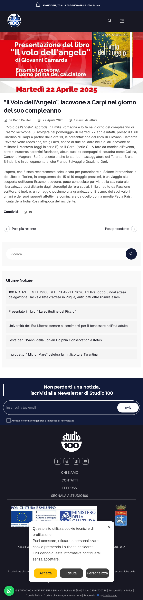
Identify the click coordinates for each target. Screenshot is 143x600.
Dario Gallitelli (18, 120)
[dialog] (71, 551)
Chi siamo (69, 473)
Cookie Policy (34, 595)
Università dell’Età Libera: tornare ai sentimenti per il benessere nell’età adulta (68, 326)
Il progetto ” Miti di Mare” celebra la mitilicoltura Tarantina (53, 354)
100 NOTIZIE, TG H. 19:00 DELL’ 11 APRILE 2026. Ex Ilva (71, 5)
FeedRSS (69, 488)
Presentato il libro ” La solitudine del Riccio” (42, 311)
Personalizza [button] (97, 573)
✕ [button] (108, 527)
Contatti (69, 480)
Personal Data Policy (120, 590)
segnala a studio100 (69, 496)
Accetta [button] (45, 573)
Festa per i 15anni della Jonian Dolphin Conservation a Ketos (55, 340)
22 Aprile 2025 (50, 120)
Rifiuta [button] (71, 573)
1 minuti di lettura (82, 120)
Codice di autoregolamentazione (62, 595)
